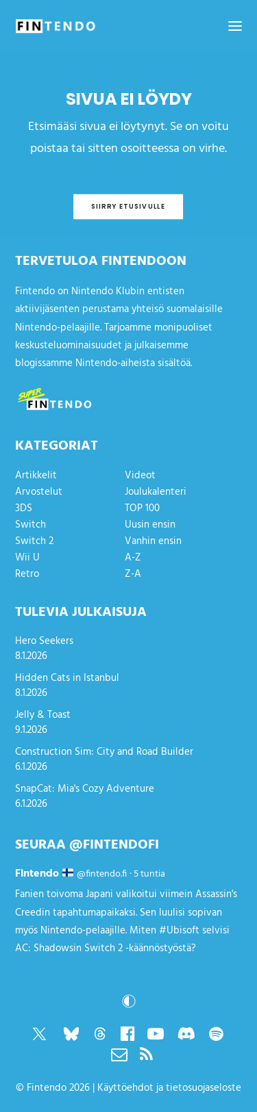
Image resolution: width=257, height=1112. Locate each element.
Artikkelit (36, 475)
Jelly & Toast (43, 715)
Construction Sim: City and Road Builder (104, 752)
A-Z (133, 557)
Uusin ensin (150, 525)
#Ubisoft (179, 930)
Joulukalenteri (155, 492)
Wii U (27, 557)
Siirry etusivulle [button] (128, 206)
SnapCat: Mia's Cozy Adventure (84, 789)
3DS (23, 508)
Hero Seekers (44, 641)
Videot (140, 475)
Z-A (133, 574)
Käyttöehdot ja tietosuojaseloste (169, 1088)
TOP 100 (142, 508)
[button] (235, 26)
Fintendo (46, 1088)
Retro (27, 574)
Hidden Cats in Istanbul (67, 678)
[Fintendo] (55, 26)
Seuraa (40, 845)
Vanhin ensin (153, 541)
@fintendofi (114, 845)
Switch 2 (34, 541)
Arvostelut (38, 492)
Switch (30, 525)
